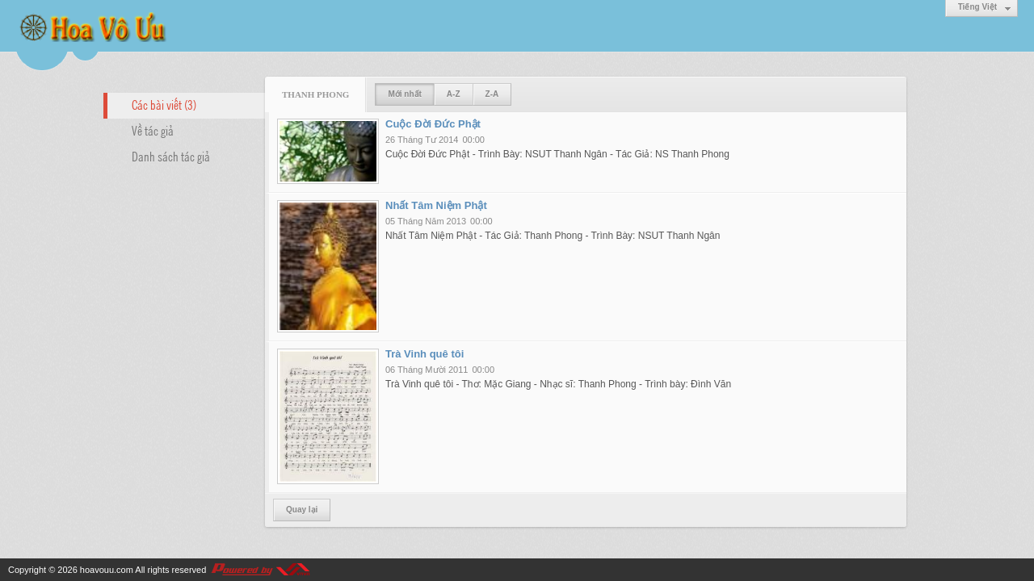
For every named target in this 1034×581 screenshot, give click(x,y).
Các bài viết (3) (164, 104)
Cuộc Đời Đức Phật (433, 124)
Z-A (492, 94)
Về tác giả (153, 130)
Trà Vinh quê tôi (424, 354)
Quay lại (301, 509)
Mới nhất (404, 94)
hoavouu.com (106, 570)
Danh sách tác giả (171, 156)
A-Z (453, 94)
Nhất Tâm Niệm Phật (436, 205)
